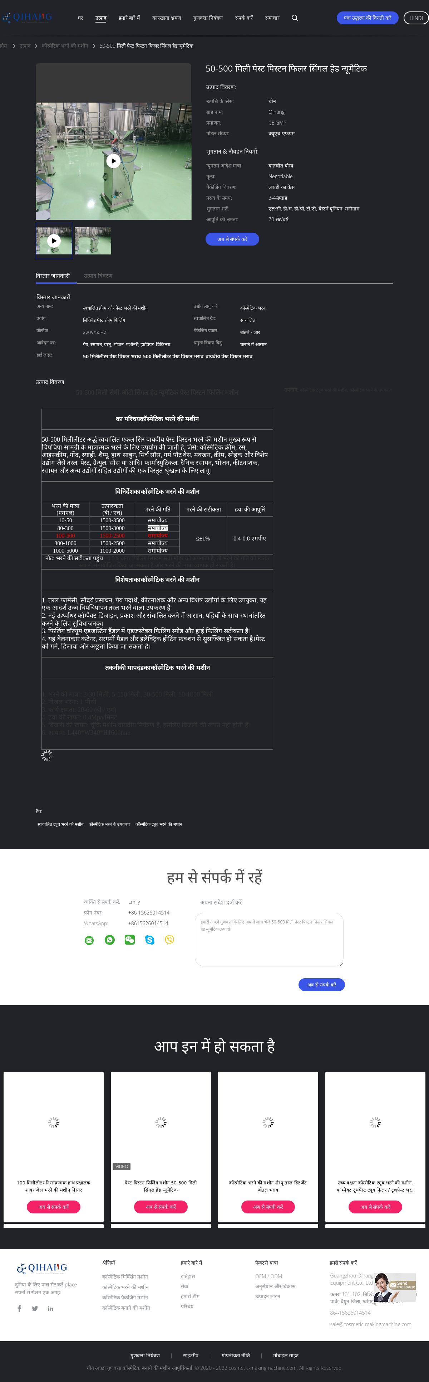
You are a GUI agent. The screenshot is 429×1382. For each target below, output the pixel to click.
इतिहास (188, 1276)
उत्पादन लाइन (267, 1296)
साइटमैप (190, 1355)
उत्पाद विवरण (98, 276)
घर (80, 17)
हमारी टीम (190, 1296)
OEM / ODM (268, 1276)
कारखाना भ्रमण (166, 17)
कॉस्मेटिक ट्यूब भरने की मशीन (323, 390)
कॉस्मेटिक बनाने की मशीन (126, 1307)
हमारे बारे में (129, 17)
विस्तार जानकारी (53, 276)
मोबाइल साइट (286, 1355)
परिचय (187, 1306)
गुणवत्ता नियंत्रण (208, 17)
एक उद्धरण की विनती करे (367, 17)
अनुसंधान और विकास (275, 1286)
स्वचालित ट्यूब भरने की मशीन (61, 824)
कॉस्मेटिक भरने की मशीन (125, 1287)
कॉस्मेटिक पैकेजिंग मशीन (125, 1297)
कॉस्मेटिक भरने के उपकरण (371, 390)
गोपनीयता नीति (236, 1355)
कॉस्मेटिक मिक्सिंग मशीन (125, 1276)
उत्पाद (100, 17)
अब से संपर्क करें (232, 239)
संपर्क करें (244, 17)
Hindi (416, 18)
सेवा (184, 1286)
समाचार (272, 17)
